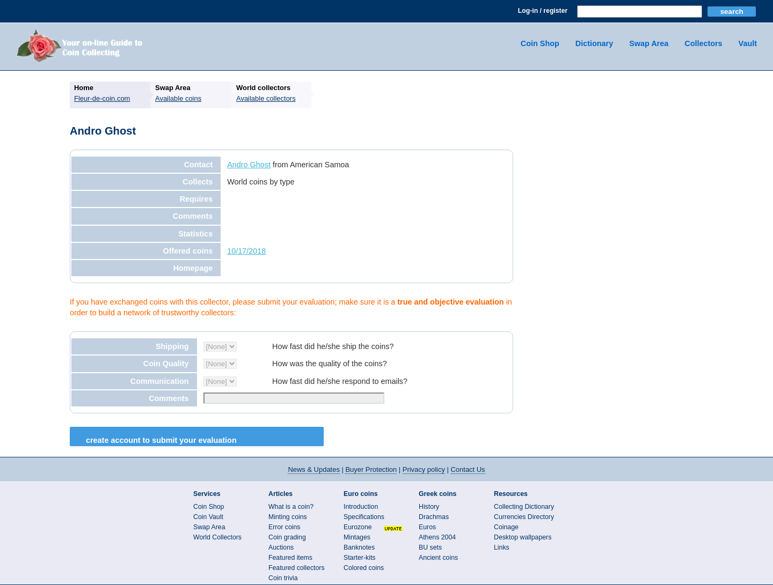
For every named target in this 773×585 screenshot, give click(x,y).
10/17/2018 (246, 251)
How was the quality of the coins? (329, 363)
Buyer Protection (371, 469)
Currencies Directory (524, 517)
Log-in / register (542, 10)
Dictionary (594, 43)
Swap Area (648, 43)
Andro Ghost (249, 164)
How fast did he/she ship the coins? (332, 346)
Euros (427, 527)
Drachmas (434, 517)
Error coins (284, 527)
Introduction (361, 506)
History (429, 506)
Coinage (506, 527)
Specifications (364, 517)
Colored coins (364, 568)
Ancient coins (438, 557)
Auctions (281, 547)
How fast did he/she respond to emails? (339, 381)
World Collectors (217, 537)
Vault (748, 43)
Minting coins (287, 517)
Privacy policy (424, 469)
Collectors (703, 43)
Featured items (290, 557)
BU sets (430, 547)
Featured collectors (296, 568)
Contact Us (468, 469)
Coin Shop (540, 43)
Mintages (357, 537)
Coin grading (287, 537)
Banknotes (359, 547)
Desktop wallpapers (522, 537)
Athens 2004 (437, 537)
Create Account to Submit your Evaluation (161, 440)
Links (501, 547)
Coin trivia (283, 578)
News (313, 469)
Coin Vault (208, 517)
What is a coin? (290, 506)
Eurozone (358, 527)
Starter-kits (359, 557)
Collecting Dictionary (524, 506)
